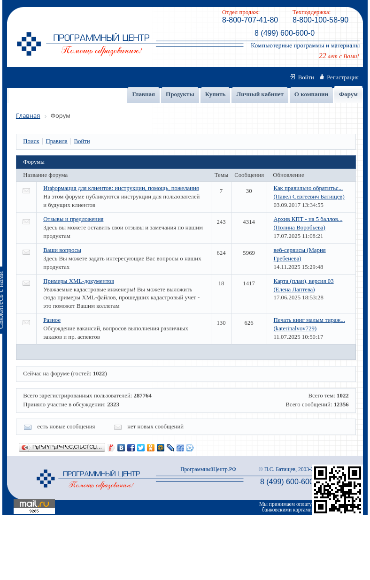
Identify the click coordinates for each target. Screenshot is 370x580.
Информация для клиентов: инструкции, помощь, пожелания (121, 188)
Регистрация (343, 77)
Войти (306, 77)
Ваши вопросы (62, 250)
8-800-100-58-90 (320, 20)
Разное (52, 320)
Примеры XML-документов (78, 281)
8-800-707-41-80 (250, 20)
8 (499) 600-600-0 (284, 33)
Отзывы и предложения (73, 219)
